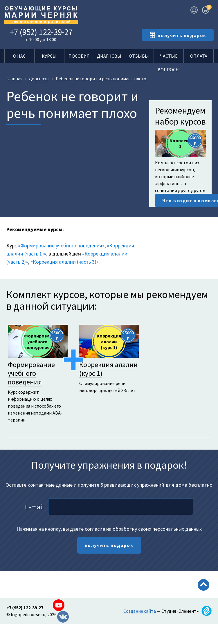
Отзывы (139, 56)
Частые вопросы (169, 58)
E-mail (34, 506)
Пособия (79, 56)
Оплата (198, 56)
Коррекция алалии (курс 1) (108, 369)
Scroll (203, 597)
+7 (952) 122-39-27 (41, 32)
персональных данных (177, 529)
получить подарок (109, 545)
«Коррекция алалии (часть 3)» (64, 261)
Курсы (49, 56)
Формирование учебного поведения (31, 373)
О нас (19, 56)
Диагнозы (109, 56)
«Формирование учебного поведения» (61, 245)
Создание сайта (139, 611)
